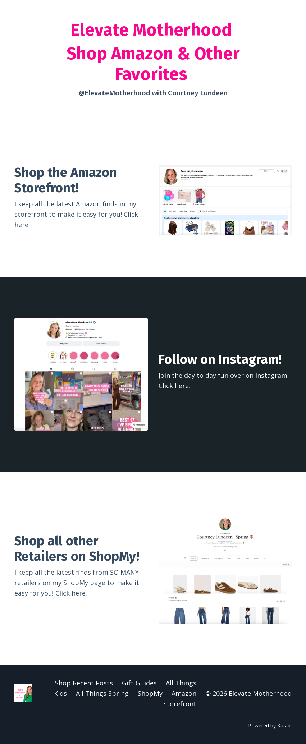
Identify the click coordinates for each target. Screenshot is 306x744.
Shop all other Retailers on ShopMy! (76, 548)
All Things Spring (102, 693)
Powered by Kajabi (270, 725)
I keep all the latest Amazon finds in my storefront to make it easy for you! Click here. (76, 214)
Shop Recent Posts (84, 683)
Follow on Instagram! (220, 359)
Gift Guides (139, 683)
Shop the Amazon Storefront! (65, 180)
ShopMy (150, 693)
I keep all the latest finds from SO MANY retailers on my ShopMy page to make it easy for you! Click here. (76, 582)
